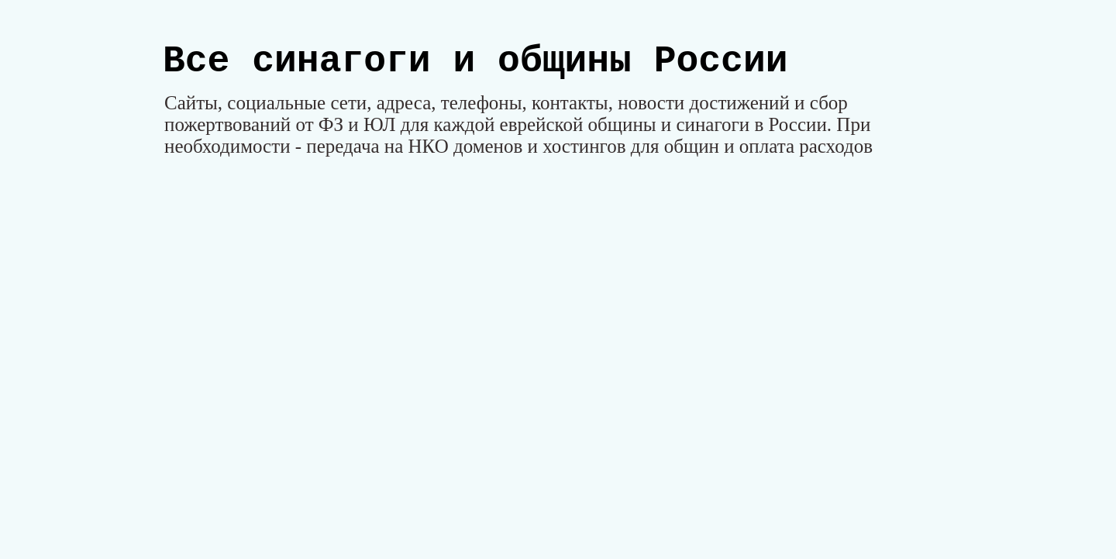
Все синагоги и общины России (475, 61)
